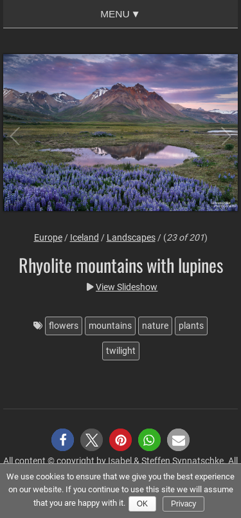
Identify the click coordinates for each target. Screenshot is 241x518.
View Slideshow (126, 287)
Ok (142, 503)
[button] (62, 440)
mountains (110, 325)
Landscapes (131, 237)
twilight (121, 351)
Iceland (84, 237)
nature (155, 325)
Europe (48, 237)
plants (191, 325)
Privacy (183, 503)
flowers (63, 325)
